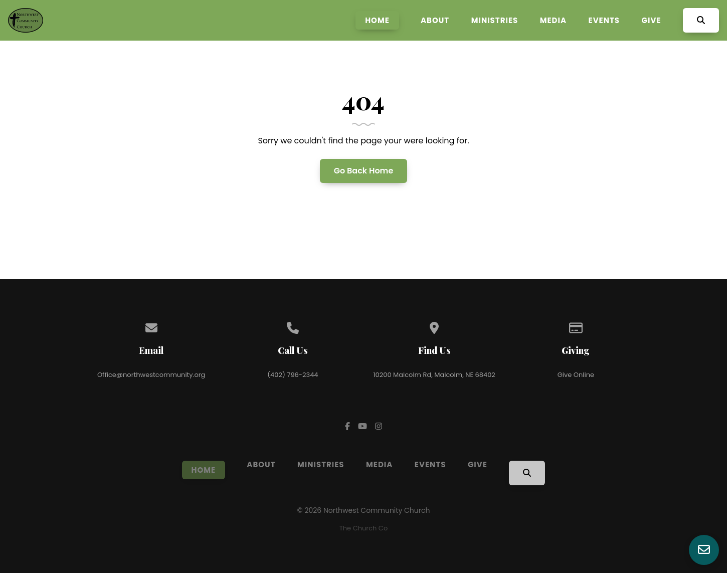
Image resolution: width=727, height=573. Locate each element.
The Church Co (363, 528)
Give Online (576, 374)
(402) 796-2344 (292, 374)
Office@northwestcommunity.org (151, 374)
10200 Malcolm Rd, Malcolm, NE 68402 (434, 374)
